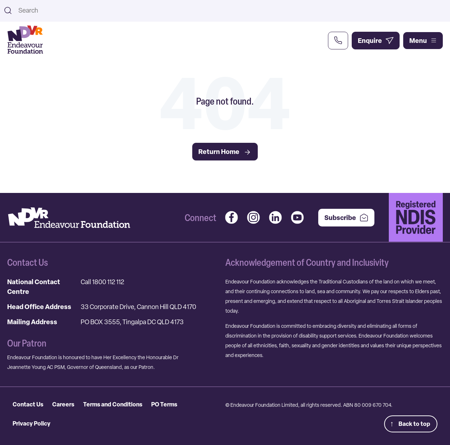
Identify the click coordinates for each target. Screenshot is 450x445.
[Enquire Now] (376, 40)
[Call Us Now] (338, 40)
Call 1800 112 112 (102, 282)
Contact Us (28, 404)
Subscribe (346, 217)
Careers (63, 404)
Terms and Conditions (112, 404)
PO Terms (164, 404)
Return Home (225, 152)
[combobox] (231, 10)
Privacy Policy (31, 423)
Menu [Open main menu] (423, 40)
